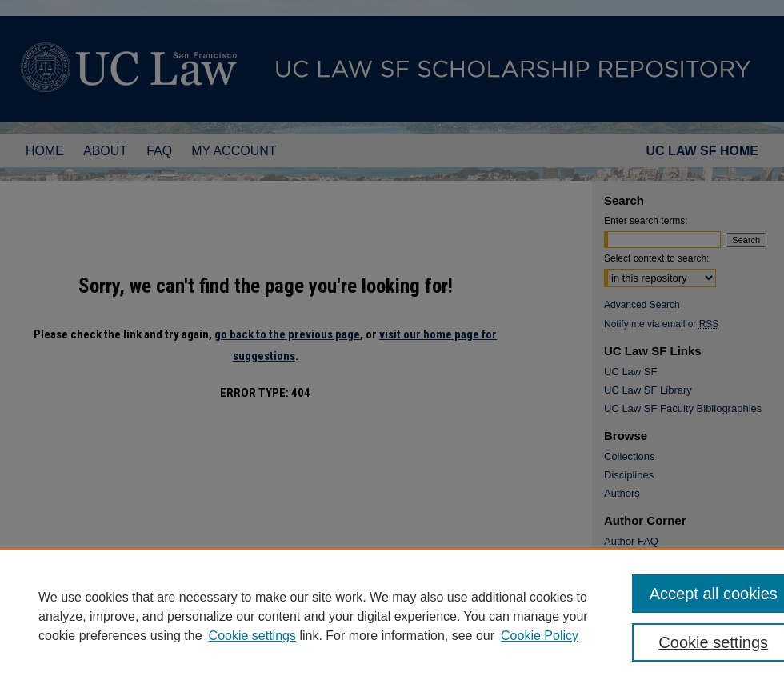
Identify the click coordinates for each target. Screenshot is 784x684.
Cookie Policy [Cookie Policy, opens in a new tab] (539, 635)
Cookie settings (252, 635)
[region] (392, 616)
